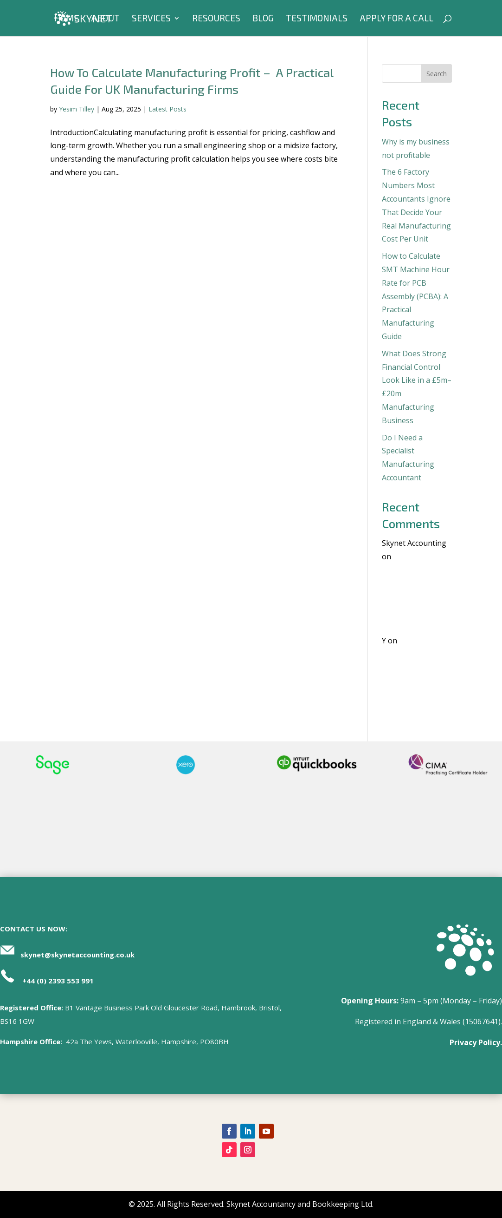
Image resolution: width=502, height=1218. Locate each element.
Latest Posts (167, 109)
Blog (263, 19)
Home (66, 19)
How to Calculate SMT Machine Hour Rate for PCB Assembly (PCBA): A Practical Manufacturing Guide (416, 296)
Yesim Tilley (76, 109)
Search (436, 73)
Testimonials (317, 19)
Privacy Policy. (476, 1042)
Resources (216, 19)
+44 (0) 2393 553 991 (58, 980)
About (105, 19)
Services (151, 19)
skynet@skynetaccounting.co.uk (77, 954)
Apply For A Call (396, 19)
